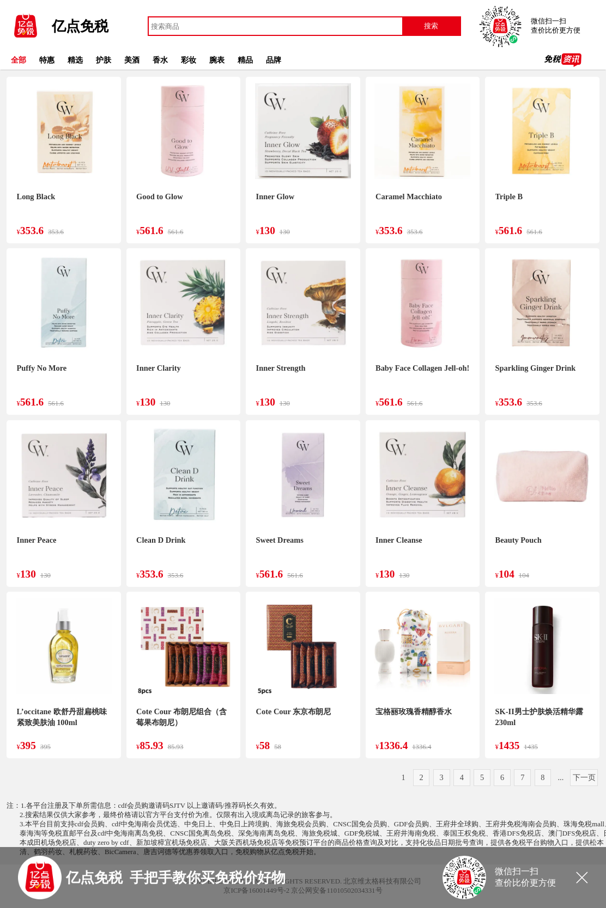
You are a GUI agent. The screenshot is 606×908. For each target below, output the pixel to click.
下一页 (584, 777)
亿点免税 (80, 26)
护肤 (103, 60)
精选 (75, 60)
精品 (245, 60)
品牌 (273, 60)
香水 (160, 60)
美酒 (132, 60)
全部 (18, 60)
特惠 (46, 60)
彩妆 (188, 60)
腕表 (217, 60)
